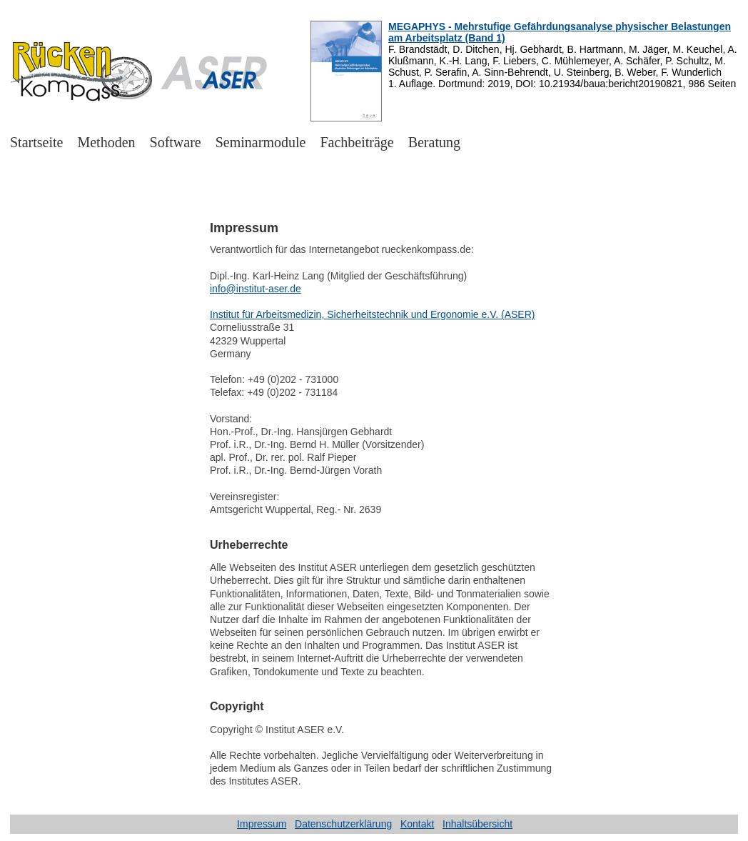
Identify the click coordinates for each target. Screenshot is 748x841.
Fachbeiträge (356, 142)
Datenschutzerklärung (343, 824)
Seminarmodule (261, 142)
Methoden (106, 142)
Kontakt (417, 824)
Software (175, 142)
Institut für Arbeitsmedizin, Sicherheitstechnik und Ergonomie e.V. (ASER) (372, 314)
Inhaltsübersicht (477, 824)
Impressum (261, 824)
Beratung (434, 142)
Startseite (36, 142)
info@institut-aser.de (255, 288)
